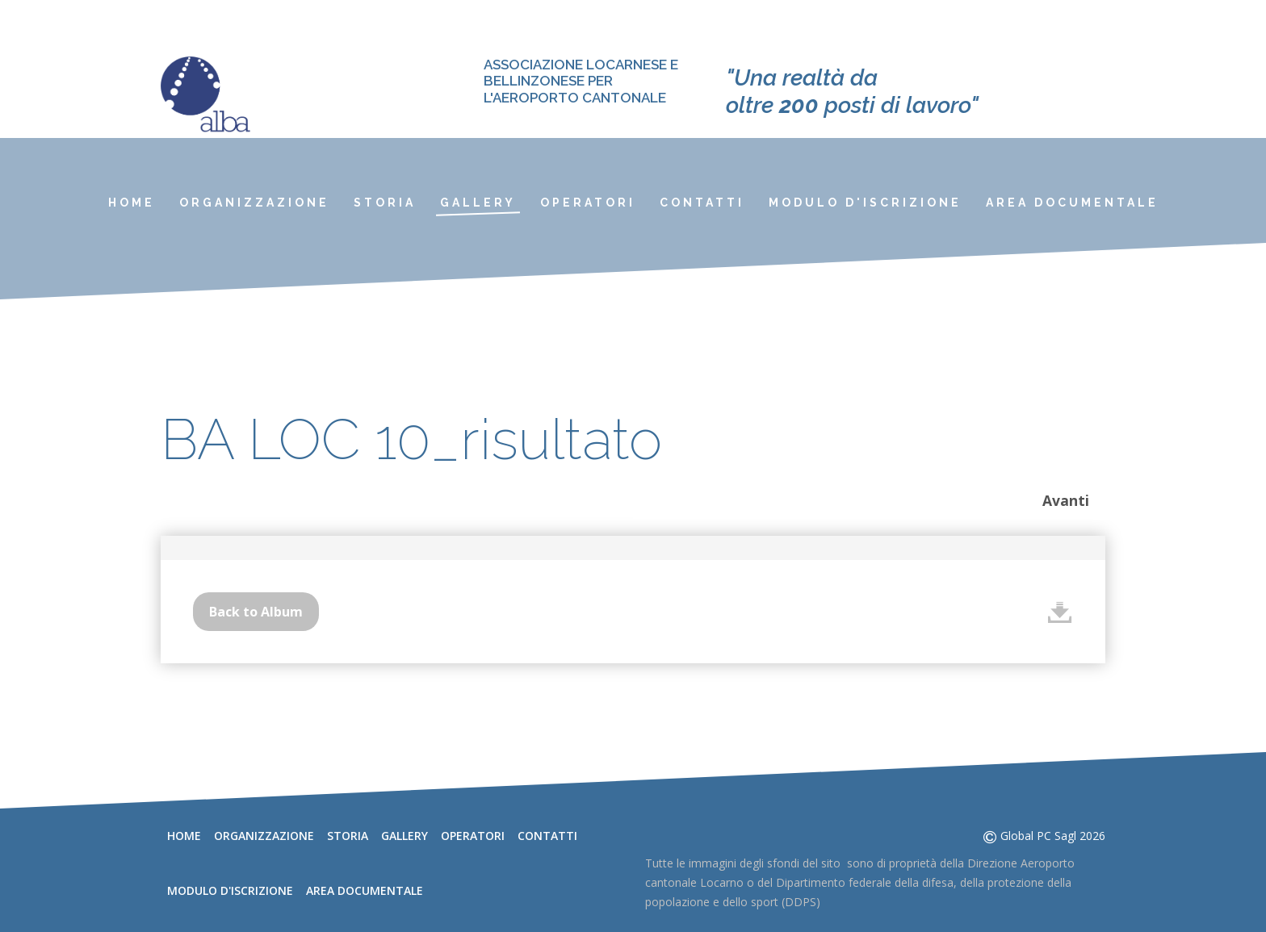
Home (131, 202)
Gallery (478, 202)
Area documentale (1072, 202)
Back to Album (256, 612)
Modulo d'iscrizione (865, 202)
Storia (385, 202)
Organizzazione (254, 202)
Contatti (702, 202)
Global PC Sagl (1038, 835)
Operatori (587, 202)
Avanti (1065, 500)
